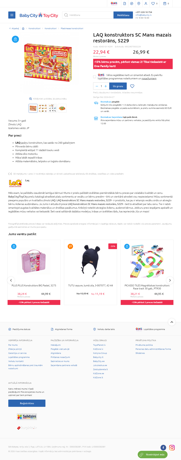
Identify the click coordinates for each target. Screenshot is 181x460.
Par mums (12, 345)
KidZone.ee (98, 373)
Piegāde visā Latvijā (60, 349)
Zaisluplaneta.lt (100, 369)
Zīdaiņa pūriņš (15, 349)
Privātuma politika (144, 345)
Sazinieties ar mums (60, 361)
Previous (10, 280)
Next (170, 280)
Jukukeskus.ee (100, 365)
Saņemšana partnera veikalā (64, 365)
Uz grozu (118, 86)
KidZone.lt (98, 377)
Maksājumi (56, 345)
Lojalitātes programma (19, 357)
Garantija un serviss (17, 353)
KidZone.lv (98, 349)
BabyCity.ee (99, 361)
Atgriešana (56, 353)
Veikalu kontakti (16, 361)
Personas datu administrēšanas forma (153, 349)
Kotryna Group (100, 353)
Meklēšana (123, 15)
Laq (27, 180)
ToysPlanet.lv (99, 345)
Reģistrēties (27, 403)
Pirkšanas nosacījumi (60, 357)
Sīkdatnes (140, 353)
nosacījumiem (149, 78)
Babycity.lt (98, 357)
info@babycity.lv (144, 15)
